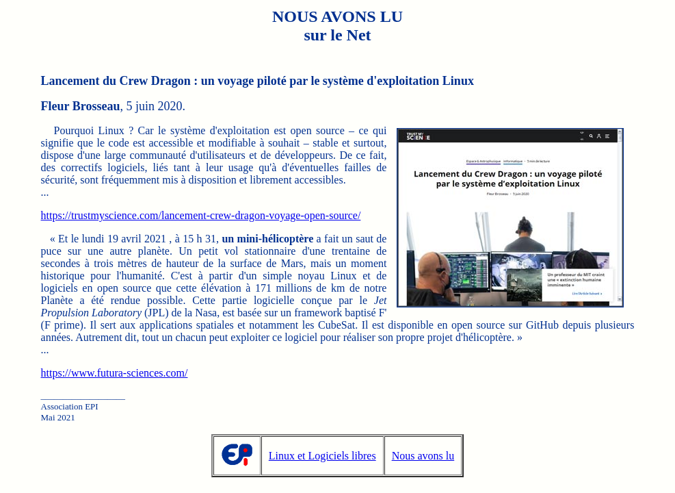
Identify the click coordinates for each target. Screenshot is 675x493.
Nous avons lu (423, 456)
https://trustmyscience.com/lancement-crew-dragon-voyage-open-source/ (201, 215)
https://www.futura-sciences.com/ (114, 373)
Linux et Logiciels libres (322, 456)
